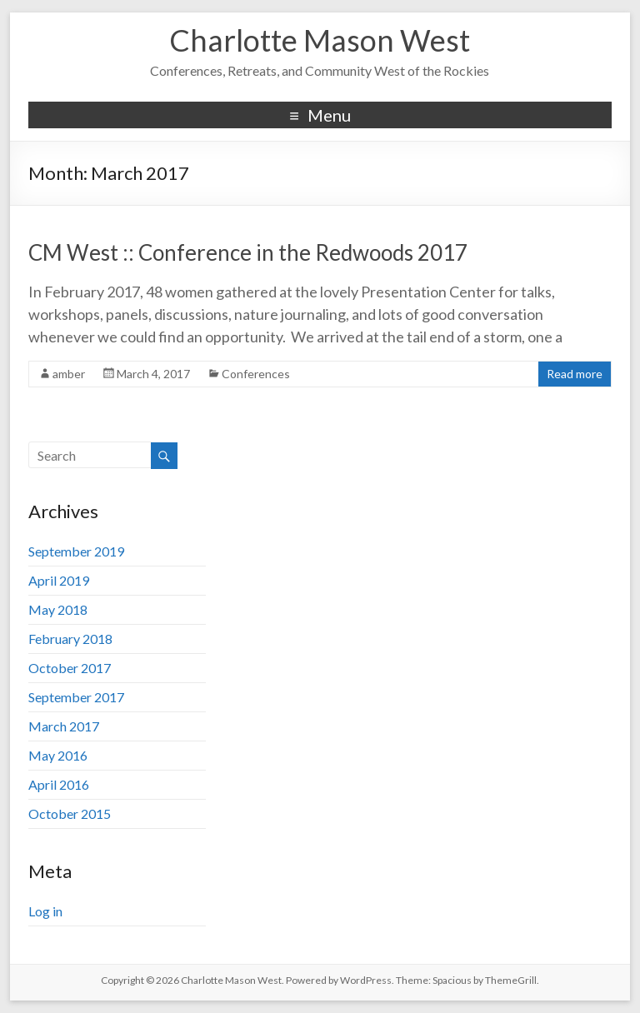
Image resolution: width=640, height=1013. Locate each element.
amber (68, 374)
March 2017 (63, 726)
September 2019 (76, 551)
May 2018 (58, 609)
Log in (45, 911)
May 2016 (58, 755)
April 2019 (58, 580)
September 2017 (76, 697)
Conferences (256, 374)
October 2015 (69, 813)
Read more (574, 374)
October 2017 (69, 668)
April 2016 (58, 784)
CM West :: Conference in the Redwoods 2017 (248, 252)
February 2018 (70, 638)
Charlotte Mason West (319, 40)
